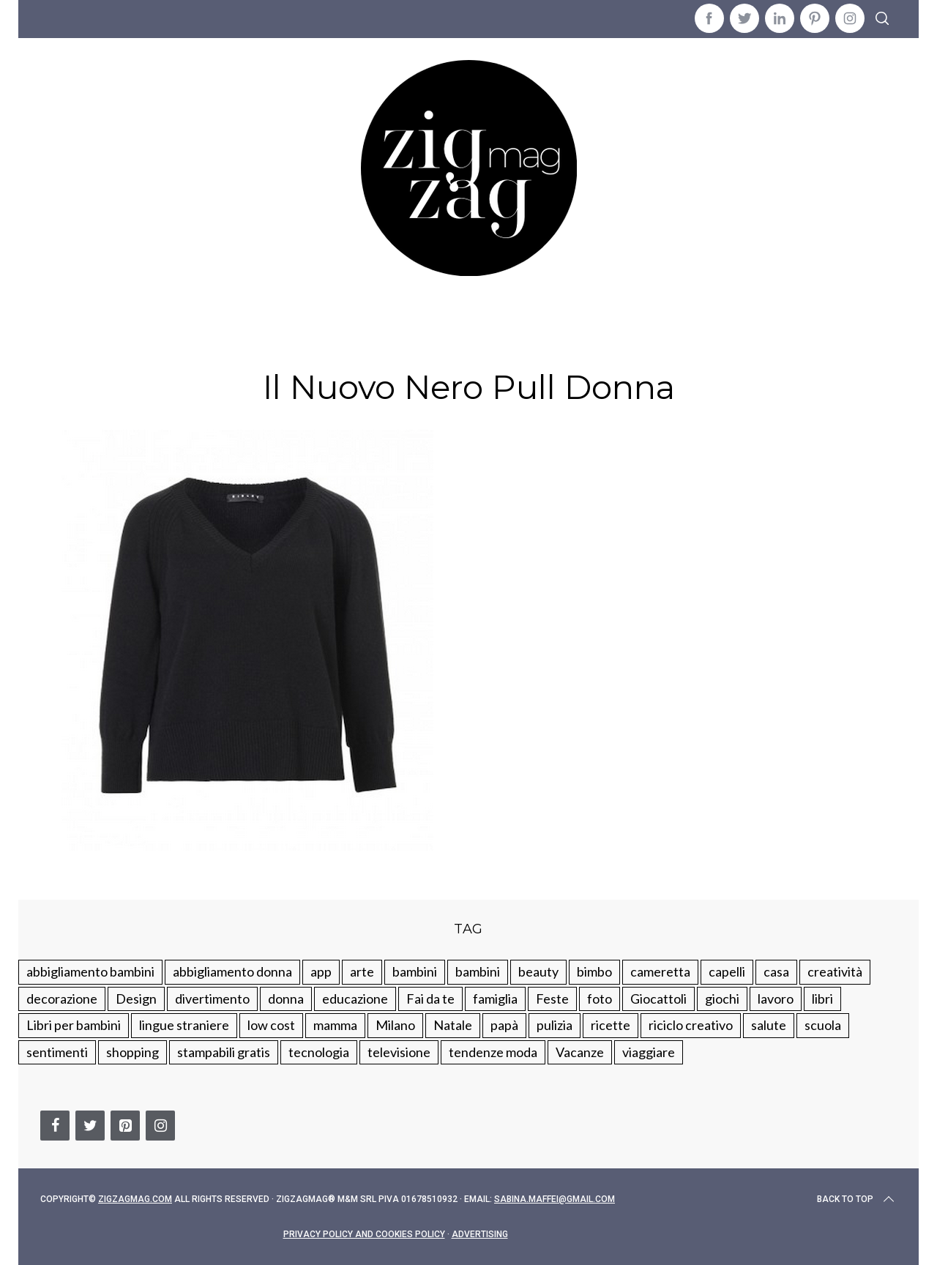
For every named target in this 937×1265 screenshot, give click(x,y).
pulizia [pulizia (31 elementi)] (554, 1025)
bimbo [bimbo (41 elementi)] (594, 971)
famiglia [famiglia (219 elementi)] (495, 998)
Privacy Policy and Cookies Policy (364, 1234)
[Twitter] (90, 1126)
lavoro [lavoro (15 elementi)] (776, 998)
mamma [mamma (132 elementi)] (335, 1025)
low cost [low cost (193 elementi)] (271, 1025)
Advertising (480, 1234)
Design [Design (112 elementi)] (136, 998)
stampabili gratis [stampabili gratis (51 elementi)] (223, 1052)
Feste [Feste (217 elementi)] (552, 998)
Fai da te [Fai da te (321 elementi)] (430, 998)
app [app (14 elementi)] (321, 971)
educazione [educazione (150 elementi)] (355, 998)
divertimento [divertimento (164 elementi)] (212, 998)
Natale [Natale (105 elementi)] (452, 1025)
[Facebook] (55, 1126)
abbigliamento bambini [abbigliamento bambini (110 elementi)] (90, 971)
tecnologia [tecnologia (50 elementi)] (318, 1052)
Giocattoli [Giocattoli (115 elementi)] (658, 998)
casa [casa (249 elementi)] (776, 971)
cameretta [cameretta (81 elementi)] (660, 971)
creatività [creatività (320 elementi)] (834, 971)
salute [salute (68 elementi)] (768, 1025)
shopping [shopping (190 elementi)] (132, 1052)
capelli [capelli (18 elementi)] (727, 971)
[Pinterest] (125, 1126)
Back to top (857, 1199)
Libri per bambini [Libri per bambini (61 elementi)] (73, 1025)
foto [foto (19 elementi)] (599, 998)
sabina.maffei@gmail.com (554, 1199)
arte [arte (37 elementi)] (362, 971)
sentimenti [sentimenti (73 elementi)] (57, 1052)
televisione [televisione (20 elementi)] (398, 1052)
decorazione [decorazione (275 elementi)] (61, 998)
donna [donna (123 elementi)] (286, 998)
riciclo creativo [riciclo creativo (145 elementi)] (691, 1025)
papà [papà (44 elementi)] (504, 1025)
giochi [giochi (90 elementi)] (722, 998)
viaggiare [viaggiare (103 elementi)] (648, 1052)
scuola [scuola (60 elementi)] (823, 1025)
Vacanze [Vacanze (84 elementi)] (580, 1052)
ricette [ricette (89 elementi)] (610, 1025)
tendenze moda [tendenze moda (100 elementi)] (493, 1052)
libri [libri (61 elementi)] (822, 998)
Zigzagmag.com (135, 1199)
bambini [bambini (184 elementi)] (477, 971)
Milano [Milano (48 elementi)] (395, 1025)
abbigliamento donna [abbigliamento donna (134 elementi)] (232, 971)
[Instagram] (160, 1126)
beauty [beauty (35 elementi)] (538, 971)
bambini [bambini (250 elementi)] (414, 971)
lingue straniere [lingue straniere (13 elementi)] (184, 1025)
